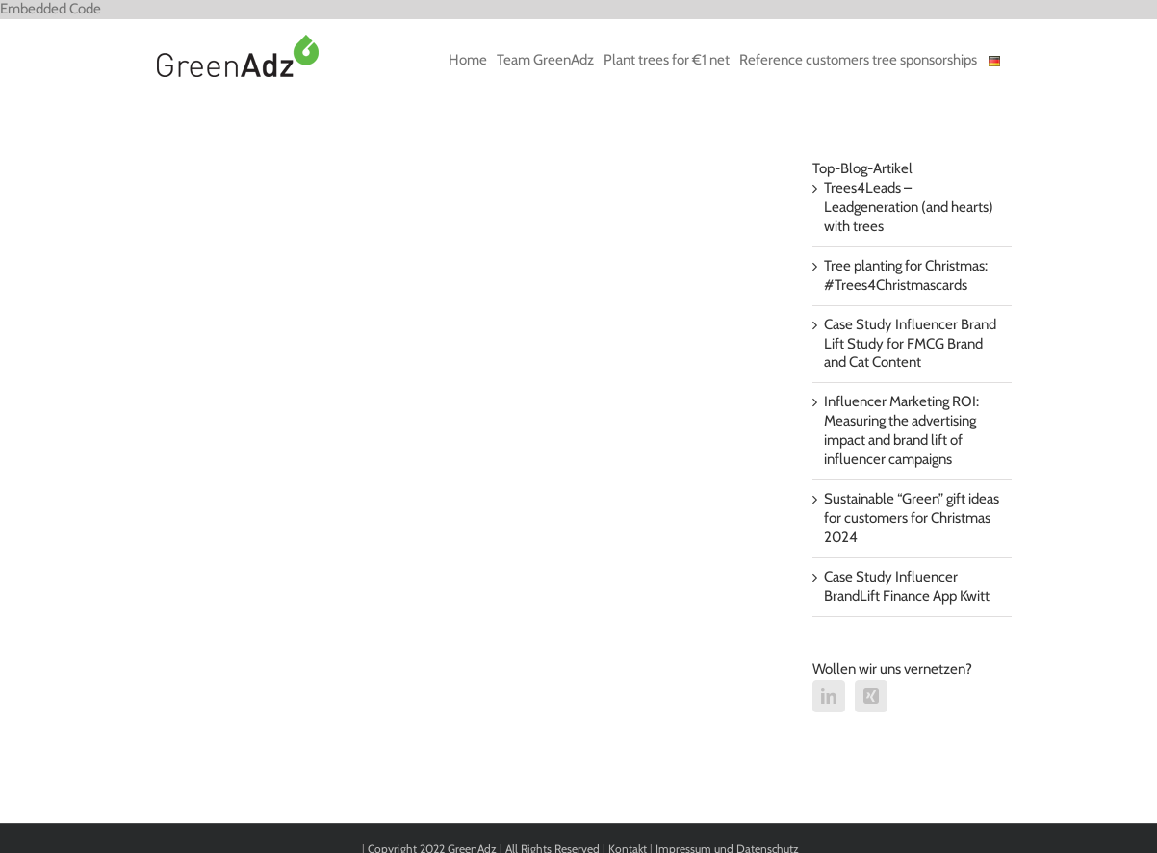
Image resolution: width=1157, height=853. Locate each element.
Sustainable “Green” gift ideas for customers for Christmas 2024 (911, 518)
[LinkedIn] (828, 696)
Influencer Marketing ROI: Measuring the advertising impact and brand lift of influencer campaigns (901, 430)
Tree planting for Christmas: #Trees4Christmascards (906, 275)
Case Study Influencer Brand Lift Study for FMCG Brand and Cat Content (910, 344)
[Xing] (871, 696)
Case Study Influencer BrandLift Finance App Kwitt (907, 586)
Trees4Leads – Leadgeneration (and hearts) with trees (908, 207)
